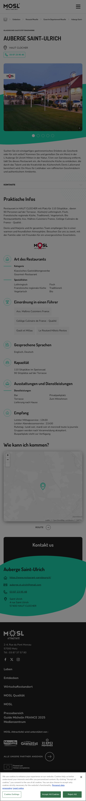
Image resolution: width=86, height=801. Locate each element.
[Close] (81, 781)
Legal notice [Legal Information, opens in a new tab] (18, 793)
